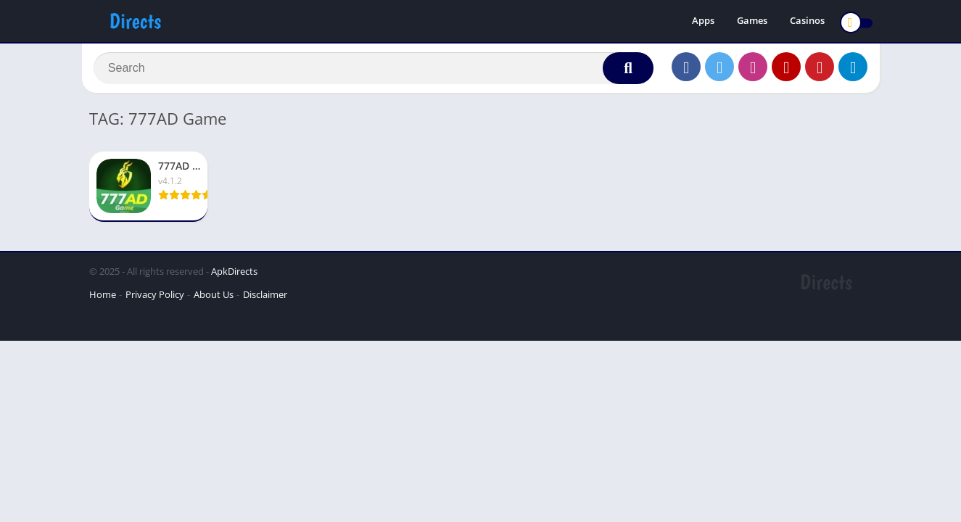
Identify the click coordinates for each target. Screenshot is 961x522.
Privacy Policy (154, 298)
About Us (214, 298)
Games (752, 21)
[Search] (374, 70)
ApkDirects (234, 275)
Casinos (807, 21)
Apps (703, 21)
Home (102, 298)
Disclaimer (265, 298)
